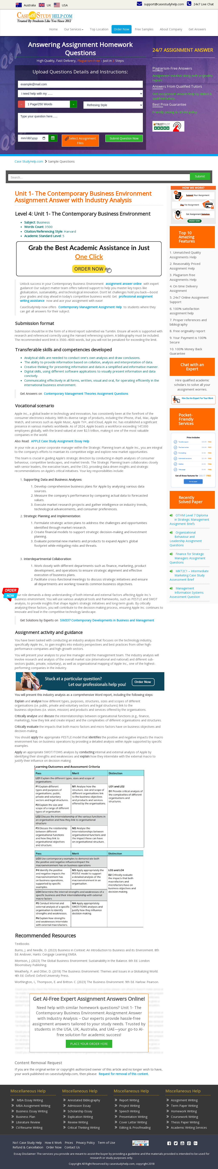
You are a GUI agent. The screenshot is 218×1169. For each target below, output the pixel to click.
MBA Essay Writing (27, 1100)
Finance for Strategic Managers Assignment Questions (187, 558)
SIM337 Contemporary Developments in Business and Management (107, 620)
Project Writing (127, 1105)
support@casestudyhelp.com (160, 4)
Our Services (73, 29)
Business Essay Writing (29, 1111)
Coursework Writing (182, 1116)
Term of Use (106, 1143)
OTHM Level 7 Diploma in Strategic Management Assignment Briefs (189, 519)
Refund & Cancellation (28, 1147)
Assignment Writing (182, 1100)
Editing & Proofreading (133, 1127)
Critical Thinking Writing (81, 1127)
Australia (26, 5)
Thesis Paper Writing (182, 1122)
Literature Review (25, 1122)
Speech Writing (127, 1111)
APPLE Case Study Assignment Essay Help (60, 441)
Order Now (121, 29)
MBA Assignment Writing (30, 1105)
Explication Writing (78, 1116)
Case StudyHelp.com (29, 161)
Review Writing (75, 1122)
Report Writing (127, 1100)
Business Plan (23, 1116)
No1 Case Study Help (27, 1143)
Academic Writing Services (186, 1127)
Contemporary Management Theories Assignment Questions (86, 394)
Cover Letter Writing (131, 1122)
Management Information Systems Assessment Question (187, 592)
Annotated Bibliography (81, 1100)
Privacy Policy (85, 1143)
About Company (171, 29)
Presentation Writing (131, 1116)
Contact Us (72, 1147)
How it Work (53, 1143)
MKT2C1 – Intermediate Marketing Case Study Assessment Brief (189, 575)
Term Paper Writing (182, 1105)
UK (45, 5)
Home (53, 29)
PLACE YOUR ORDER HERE (89, 1044)
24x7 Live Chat (200, 4)
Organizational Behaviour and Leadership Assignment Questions (186, 538)
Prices (69, 1143)
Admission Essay (77, 1105)
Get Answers (197, 29)
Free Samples (144, 29)
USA (61, 5)
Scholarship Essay (77, 1111)
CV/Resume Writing (26, 1127)
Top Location (99, 29)
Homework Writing (181, 1111)
